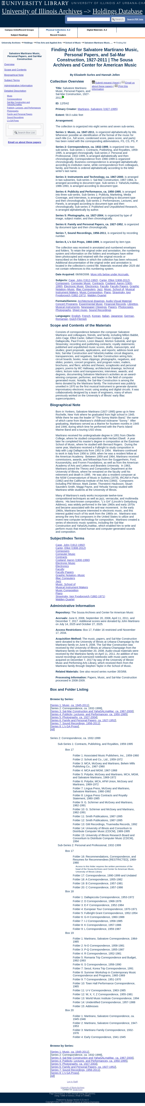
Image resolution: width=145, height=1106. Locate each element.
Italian (105, 315)
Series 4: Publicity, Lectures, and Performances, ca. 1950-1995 (89, 714)
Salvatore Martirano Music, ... (98, 43)
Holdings (28, 43)
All (52, 729)
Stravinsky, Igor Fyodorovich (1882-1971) (80, 596)
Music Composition (90, 292)
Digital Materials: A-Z (97, 30)
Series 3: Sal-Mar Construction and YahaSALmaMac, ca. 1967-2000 (92, 711)
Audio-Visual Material (118, 301)
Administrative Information (18, 85)
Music (9, 96)
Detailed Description (15, 90)
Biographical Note (14, 75)
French (86, 315)
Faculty (104, 286)
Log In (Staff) (72, 1082)
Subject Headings (19, 35)
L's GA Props (13, 120)
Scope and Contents (15, 69)
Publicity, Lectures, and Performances (24, 108)
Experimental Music (91, 304)
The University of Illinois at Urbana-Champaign (79, 1102)
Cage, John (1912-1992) (83, 280)
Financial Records (115, 304)
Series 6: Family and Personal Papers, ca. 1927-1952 (83, 720)
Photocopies (125, 307)
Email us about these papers (24, 142)
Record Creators (58, 35)
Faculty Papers (119, 286)
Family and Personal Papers (19, 114)
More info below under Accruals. (110, 274)
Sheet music (79, 310)
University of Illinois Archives (42, 11)
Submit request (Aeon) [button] (106, 82)
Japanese (117, 315)
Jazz (100, 289)
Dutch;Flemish (78, 318)
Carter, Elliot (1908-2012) (114, 280)
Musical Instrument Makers (72, 587)
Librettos (132, 304)
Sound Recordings (15, 117)
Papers (112, 307)
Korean (96, 315)
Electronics (91, 286)
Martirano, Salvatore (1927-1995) (98, 109)
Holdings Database (118, 11)
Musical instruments (67, 307)
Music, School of (114, 289)
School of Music (73, 43)
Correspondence (14, 99)
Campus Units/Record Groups (19, 30)
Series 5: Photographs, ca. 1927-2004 (73, 717)
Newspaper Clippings (94, 307)
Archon (70, 1100)
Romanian (62, 318)
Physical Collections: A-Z (58, 30)
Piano (107, 292)
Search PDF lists (135, 19)
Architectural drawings (91, 301)
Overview (9, 64)
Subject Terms (12, 80)
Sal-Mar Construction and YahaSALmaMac (18, 103)
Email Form (77, 1090)
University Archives (11, 43)
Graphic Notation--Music (70, 575)
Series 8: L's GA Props (64, 726)
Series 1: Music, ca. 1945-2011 (69, 705)
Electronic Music (74, 286)
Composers (62, 283)
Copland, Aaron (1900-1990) (73, 560)
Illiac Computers (85, 289)
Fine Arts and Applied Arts (49, 43)
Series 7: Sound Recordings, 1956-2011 (75, 723)
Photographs (12, 111)
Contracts (98, 283)
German (129, 315)
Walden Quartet (96, 295)
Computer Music (81, 283)
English (76, 315)
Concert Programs (67, 304)
